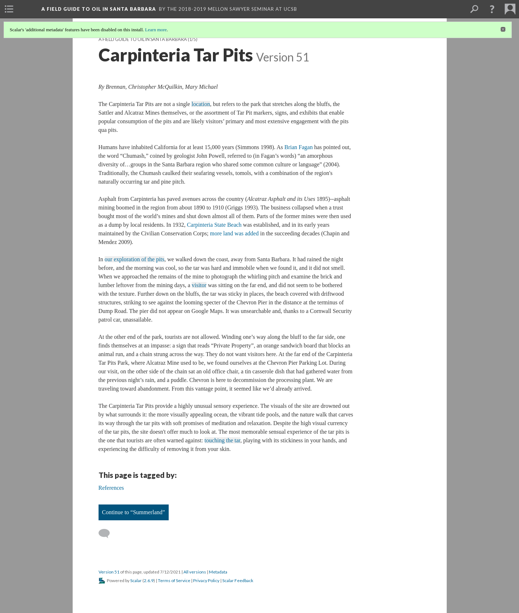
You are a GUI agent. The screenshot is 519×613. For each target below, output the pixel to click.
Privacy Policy (206, 580)
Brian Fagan (298, 147)
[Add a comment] (107, 533)
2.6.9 (149, 580)
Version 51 (109, 572)
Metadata (218, 572)
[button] (492, 9)
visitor (199, 285)
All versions (194, 572)
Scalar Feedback (237, 580)
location (200, 104)
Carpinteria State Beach (214, 225)
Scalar (136, 580)
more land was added (234, 233)
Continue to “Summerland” (133, 512)
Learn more (156, 29)
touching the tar (223, 440)
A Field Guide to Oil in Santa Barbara (143, 39)
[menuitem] (9, 9)
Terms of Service (174, 580)
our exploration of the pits (134, 259)
